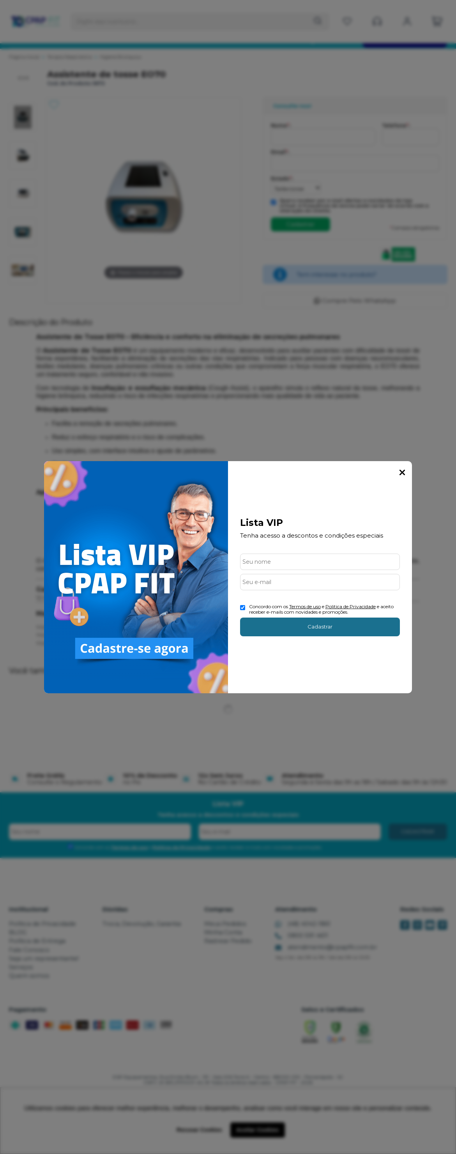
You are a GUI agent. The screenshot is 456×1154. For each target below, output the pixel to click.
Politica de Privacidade (350, 606)
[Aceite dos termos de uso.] (242, 607)
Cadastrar (320, 626)
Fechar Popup (402, 472)
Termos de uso (305, 606)
